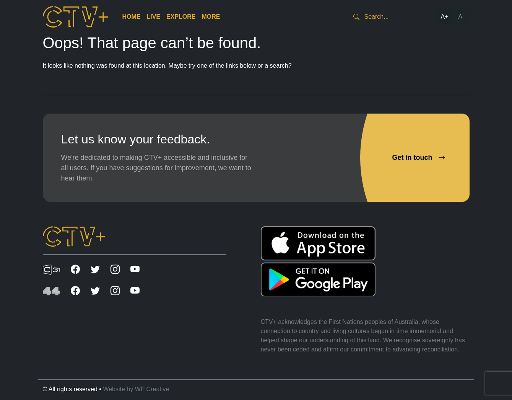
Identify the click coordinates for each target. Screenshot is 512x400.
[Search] (393, 17)
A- (461, 16)
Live (154, 16)
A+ (444, 16)
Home (131, 16)
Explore (180, 16)
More (211, 16)
